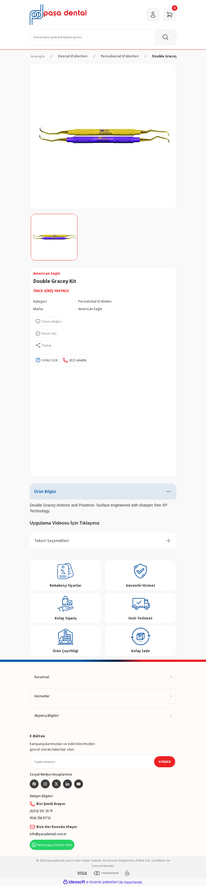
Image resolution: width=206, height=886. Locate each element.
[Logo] (58, 14)
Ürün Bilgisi (45, 491)
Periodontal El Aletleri (95, 301)
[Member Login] (153, 14)
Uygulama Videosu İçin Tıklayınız (64, 523)
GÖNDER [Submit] (165, 762)
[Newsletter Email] (103, 761)
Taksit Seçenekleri (51, 540)
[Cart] (169, 14)
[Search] (103, 37)
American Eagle (90, 309)
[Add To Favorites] (48, 321)
